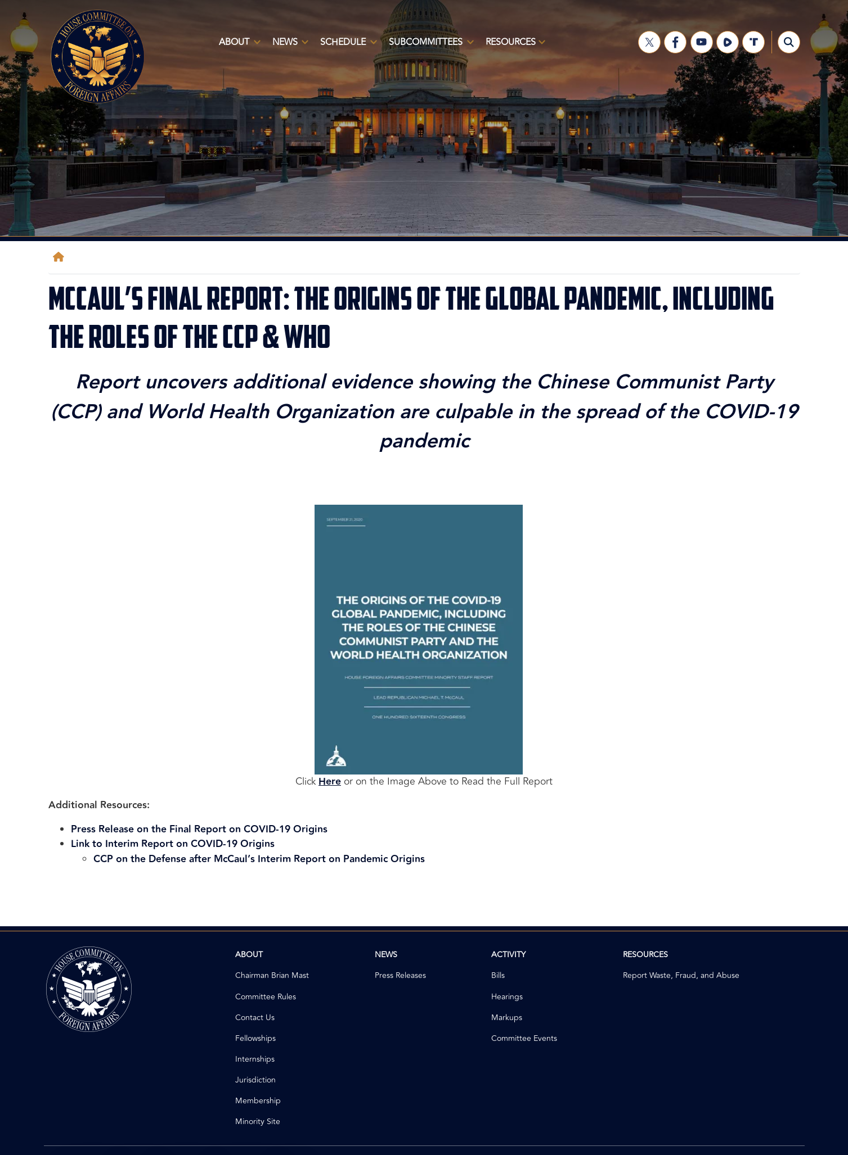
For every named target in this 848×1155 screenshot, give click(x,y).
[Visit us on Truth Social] (753, 42)
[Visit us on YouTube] (701, 42)
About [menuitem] (237, 46)
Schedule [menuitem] (346, 46)
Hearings (507, 997)
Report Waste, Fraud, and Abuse (681, 975)
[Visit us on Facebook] (675, 42)
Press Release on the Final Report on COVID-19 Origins (199, 829)
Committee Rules (265, 997)
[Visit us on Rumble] (727, 42)
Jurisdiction (255, 1080)
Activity (508, 955)
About (249, 955)
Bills (498, 975)
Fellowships (255, 1038)
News (386, 955)
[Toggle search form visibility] (789, 42)
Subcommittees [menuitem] (429, 46)
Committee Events (524, 1038)
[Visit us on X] (649, 42)
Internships (255, 1059)
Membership (258, 1101)
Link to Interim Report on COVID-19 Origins (173, 843)
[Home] (61, 257)
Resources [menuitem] (513, 46)
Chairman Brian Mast (272, 975)
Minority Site (257, 1121)
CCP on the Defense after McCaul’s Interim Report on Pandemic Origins (259, 859)
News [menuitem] (288, 46)
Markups (506, 1017)
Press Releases (400, 975)
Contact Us (255, 1017)
